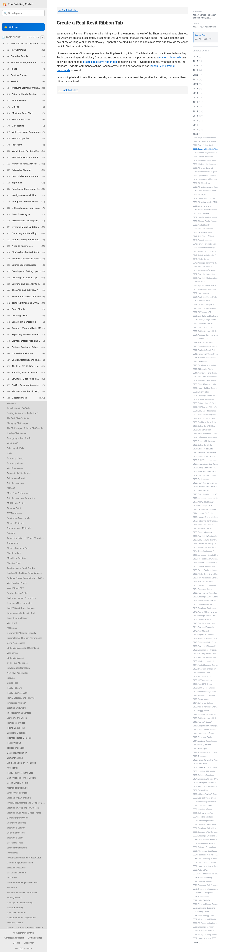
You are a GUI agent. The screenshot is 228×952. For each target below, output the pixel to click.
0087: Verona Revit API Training (205, 843)
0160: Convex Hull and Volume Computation (205, 566)
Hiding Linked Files (16, 727)
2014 (195, 111)
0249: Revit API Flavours (203, 229)
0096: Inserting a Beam (202, 809)
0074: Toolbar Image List (203, 893)
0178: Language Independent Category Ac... (205, 498)
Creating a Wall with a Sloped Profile (24, 812)
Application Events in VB (18, 518)
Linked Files (12, 682)
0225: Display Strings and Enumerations (205, 320)
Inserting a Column (16, 827)
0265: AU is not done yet (203, 168)
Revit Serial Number (16, 702)
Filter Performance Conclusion (21, 498)
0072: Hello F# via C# (201, 900)
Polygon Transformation (18, 668)
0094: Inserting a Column (203, 817)
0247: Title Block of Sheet (203, 236)
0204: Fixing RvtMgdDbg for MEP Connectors (205, 399)
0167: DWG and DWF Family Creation (205, 540)
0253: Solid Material (201, 213)
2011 (195, 125)
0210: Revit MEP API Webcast (205, 377)
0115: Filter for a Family (202, 737)
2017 (195, 97)
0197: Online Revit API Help (204, 426)
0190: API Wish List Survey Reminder (205, 452)
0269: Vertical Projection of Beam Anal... (205, 153)
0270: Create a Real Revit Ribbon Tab (205, 149)
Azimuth (11, 533)
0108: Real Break (200, 764)
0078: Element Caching (202, 878)
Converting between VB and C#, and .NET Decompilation (27, 538)
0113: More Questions (202, 745)
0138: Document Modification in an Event (205, 650)
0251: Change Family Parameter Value (205, 221)
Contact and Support (14, 938)
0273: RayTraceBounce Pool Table (205, 137)
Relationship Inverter (17, 478)
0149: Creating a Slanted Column (205, 608)
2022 (195, 75)
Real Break (12, 877)
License (16, 943)
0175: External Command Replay (205, 509)
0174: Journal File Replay (203, 513)
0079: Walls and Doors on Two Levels (205, 874)
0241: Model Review (201, 259)
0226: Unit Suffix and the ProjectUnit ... (205, 316)
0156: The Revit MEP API (203, 581)
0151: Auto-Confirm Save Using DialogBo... (205, 600)
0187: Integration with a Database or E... (205, 464)
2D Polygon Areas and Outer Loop (23, 648)
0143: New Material (201, 631)
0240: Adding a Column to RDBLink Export (205, 263)
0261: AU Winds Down (202, 183)
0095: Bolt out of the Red (203, 813)
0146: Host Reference (202, 619)
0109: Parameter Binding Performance (205, 760)
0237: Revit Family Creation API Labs (205, 274)
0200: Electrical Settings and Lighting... (205, 414)
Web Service (12, 653)
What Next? (12, 443)
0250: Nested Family (201, 225)
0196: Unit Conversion (202, 430)
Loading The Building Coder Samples (24, 573)
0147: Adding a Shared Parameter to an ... (205, 616)
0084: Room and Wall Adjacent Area (205, 855)
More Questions (14, 897)
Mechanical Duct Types (18, 787)
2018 (195, 93)
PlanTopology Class (16, 722)
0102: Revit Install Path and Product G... (205, 786)
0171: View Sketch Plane (203, 525)
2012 (195, 120)
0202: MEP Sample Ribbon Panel (205, 407)
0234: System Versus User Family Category (205, 285)
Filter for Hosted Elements (19, 737)
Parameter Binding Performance (22, 882)
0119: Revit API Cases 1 (202, 722)
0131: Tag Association (202, 676)
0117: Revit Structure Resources (205, 730)
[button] (23, 44)
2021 (195, 79)
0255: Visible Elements (202, 206)
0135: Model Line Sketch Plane (205, 661)
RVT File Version (14, 513)
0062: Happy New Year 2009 (204, 938)
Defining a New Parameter (19, 603)
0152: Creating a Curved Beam (205, 597)
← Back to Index (68, 10)
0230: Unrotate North (201, 301)
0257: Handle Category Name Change (205, 198)
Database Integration (17, 752)
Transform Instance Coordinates (22, 892)
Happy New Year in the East (20, 772)
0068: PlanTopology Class (203, 916)
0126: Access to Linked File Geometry (205, 695)
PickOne (11, 678)
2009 (195, 134)
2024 (195, 65)
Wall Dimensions (15, 468)
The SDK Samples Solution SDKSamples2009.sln (27, 428)
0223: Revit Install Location (204, 327)
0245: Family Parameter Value (205, 244)
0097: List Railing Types (202, 805)
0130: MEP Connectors (202, 680)
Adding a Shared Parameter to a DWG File (26, 578)
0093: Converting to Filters (203, 821)
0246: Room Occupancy (202, 240)
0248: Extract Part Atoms (203, 232)
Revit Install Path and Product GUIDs (24, 857)
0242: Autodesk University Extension (205, 255)
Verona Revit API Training (19, 797)
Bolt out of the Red (16, 832)
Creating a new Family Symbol (21, 568)
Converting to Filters (16, 822)
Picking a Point (14, 508)
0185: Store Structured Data (204, 471)
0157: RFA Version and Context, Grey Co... (205, 578)
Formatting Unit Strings (18, 618)
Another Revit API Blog (17, 593)
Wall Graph (12, 623)
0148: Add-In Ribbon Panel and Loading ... (205, 612)
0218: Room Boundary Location (205, 346)
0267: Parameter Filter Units (204, 160)
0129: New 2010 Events (202, 684)
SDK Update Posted (16, 503)
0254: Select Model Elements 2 (205, 210)
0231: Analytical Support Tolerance (205, 297)
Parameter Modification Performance (24, 638)
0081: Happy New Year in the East (205, 866)
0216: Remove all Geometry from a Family (205, 354)
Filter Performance (16, 483)
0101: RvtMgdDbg (200, 790)
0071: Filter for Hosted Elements (205, 904)
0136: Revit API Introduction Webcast (205, 657)
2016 (195, 102)
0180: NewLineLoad (201, 490)
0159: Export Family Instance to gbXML (205, 570)
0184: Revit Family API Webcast (205, 475)
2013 (195, 116)
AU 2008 (11, 488)
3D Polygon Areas (15, 658)
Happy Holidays (14, 687)
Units (9, 453)
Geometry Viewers (15, 463)
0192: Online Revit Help (202, 445)
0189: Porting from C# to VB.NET (205, 456)
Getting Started (35, 938)
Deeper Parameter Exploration (21, 917)
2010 (195, 129)
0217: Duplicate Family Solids (205, 350)
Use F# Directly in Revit (17, 782)
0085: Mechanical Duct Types (205, 851)
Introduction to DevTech (18, 408)
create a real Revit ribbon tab (100, 61)
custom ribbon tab (170, 57)
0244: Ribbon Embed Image (204, 248)
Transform (12, 887)
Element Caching (15, 757)
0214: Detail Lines (200, 361)
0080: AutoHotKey (200, 870)
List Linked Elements (16, 872)
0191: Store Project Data (203, 449)
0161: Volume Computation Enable (205, 562)
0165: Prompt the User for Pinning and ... (205, 547)
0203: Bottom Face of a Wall (204, 403)
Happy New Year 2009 (17, 692)
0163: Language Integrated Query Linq (205, 555)
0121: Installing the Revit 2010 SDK (205, 714)
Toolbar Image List (15, 747)
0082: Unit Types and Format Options (205, 862)
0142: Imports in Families (203, 635)
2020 (195, 84)
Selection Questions (16, 867)
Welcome (11, 403)
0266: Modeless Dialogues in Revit (205, 164)
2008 (195, 942)
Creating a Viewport (16, 707)
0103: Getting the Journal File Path (205, 783)
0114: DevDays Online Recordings (205, 741)
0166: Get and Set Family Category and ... (205, 544)
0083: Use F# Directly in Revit (205, 859)
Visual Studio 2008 (15, 588)
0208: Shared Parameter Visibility (205, 384)
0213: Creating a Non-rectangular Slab (205, 365)
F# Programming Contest (19, 712)
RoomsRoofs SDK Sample (19, 473)
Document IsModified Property (21, 633)
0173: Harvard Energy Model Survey (205, 517)
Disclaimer (29, 943)
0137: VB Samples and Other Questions (205, 654)
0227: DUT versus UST (202, 312)
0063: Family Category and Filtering (205, 935)
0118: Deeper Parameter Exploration (205, 726)
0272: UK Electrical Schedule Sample (205, 141)
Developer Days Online (17, 817)
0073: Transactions (200, 897)
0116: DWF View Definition (203, 733)
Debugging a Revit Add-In (19, 438)
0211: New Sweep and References (205, 373)
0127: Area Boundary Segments (205, 692)
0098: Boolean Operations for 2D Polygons (205, 802)
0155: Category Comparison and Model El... (205, 585)
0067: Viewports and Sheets (204, 919)
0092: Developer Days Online (204, 824)
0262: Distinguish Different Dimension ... (205, 179)
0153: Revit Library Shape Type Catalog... (205, 593)
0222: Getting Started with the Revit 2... (205, 331)
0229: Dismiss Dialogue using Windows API (205, 304)
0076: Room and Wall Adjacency (205, 885)
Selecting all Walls (15, 448)
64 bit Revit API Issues (17, 663)
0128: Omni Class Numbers (204, 688)
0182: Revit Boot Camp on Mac (205, 483)
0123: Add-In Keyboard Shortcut (205, 707)
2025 (195, 61)
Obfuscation (13, 543)
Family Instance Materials (19, 528)
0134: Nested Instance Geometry (205, 665)
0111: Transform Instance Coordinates (205, 752)
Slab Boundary (14, 553)
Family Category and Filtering (21, 697)
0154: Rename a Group (202, 589)
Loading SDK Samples (17, 433)
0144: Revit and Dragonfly (203, 627)
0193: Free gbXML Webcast (204, 441)
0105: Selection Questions (203, 775)
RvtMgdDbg (12, 852)
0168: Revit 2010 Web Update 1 (205, 536)
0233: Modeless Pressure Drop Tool (205, 289)
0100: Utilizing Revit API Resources (205, 794)
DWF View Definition (16, 912)
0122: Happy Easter (201, 711)
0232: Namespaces (201, 293)
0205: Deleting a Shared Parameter (205, 396)
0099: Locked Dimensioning (204, 798)
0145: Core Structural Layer (204, 623)
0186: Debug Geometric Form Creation (205, 468)
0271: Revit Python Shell (203, 145)
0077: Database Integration (204, 881)
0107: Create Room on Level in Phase (205, 767)
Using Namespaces (16, 643)
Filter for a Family (15, 907)
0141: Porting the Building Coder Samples (205, 638)
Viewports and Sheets (17, 717)
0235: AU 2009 (199, 282)
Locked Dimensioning (17, 847)
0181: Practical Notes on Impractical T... (205, 487)
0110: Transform (199, 756)
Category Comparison (17, 792)
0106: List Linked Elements (204, 771)
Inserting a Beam (15, 837)
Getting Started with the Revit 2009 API (25, 927)
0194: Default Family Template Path (205, 437)
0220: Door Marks (200, 339)
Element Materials (15, 523)
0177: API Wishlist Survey (203, 502)
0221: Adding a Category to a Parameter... (205, 335)
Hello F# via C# (14, 742)
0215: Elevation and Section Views (205, 358)
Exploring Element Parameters (21, 598)
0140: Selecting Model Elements (205, 642)
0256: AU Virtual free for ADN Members (205, 202)
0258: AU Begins (199, 194)
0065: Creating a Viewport (203, 927)
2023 (195, 70)
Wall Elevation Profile (17, 583)
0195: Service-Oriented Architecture (205, 433)
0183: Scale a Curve (201, 479)
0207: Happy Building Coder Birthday (205, 388)
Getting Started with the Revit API (22, 413)
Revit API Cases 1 (15, 922)
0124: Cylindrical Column (203, 703)
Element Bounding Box (18, 548)
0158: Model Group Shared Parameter (205, 574)
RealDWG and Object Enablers (21, 608)
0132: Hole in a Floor (201, 673)
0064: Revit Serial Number (203, 931)
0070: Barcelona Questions (204, 908)
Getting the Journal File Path (20, 862)
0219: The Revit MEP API (203, 342)
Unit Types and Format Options (21, 777)
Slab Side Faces (14, 563)
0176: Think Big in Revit (202, 506)
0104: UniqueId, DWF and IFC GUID (205, 779)
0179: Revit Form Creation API (205, 494)
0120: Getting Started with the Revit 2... (205, 718)
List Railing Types (15, 842)
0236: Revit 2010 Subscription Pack (205, 278)
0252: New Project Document (205, 217)
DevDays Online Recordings (20, 902)
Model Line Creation (16, 558)
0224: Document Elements (203, 323)
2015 (195, 106)
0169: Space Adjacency (202, 532)
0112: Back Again (200, 749)
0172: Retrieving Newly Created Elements (205, 521)
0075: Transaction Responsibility (205, 889)
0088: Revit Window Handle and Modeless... (205, 840)
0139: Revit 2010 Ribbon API (204, 646)
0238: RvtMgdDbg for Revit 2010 (205, 270)
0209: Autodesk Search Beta (204, 380)
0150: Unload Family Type (203, 604)
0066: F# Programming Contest (205, 923)
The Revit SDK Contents (18, 418)
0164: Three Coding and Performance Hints (205, 551)
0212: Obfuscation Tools (203, 369)
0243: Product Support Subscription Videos (205, 251)
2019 (195, 88)
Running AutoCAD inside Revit (21, 613)
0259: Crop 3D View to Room (204, 191)
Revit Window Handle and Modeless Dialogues (27, 802)
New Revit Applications (17, 673)
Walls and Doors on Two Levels (21, 762)
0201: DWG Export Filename (204, 411)
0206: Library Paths (201, 392)
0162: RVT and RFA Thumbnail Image (205, 559)
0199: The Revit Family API (204, 418)
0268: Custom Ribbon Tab (203, 156)
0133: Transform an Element (204, 669)
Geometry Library (15, 458)
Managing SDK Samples (18, 423)
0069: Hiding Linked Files (203, 912)
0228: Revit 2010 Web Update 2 (205, 308)
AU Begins (12, 628)
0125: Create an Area (201, 699)
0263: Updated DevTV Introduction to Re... (205, 175)
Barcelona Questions (17, 732)
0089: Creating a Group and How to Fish (205, 836)
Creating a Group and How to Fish (23, 807)
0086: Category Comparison (204, 847)
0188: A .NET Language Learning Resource (205, 460)
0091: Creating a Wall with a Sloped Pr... (205, 828)
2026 (195, 56)
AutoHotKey (12, 767)
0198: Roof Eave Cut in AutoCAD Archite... (205, 422)
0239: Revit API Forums (202, 267)
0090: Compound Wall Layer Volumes (205, 832)
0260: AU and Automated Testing (205, 187)
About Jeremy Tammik (23, 933)
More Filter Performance (18, 493)
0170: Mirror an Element (202, 528)
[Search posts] (25, 13)
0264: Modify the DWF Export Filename (205, 172)
